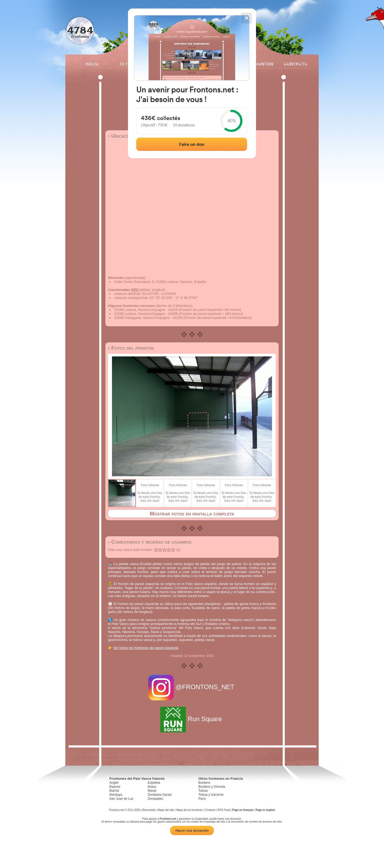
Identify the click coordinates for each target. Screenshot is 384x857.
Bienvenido (148, 810)
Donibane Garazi (160, 795)
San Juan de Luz (121, 799)
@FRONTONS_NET (192, 687)
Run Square (191, 718)
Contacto (293, 64)
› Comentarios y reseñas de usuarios (149, 542)
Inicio (92, 64)
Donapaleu (155, 799)
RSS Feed (224, 810)
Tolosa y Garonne (210, 795)
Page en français (242, 810)
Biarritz (114, 791)
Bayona (114, 787)
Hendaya (115, 795)
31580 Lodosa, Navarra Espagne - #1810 (146, 310)
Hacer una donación (192, 830)
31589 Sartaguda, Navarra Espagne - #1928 (148, 318)
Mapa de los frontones (189, 810)
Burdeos (204, 783)
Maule (152, 791)
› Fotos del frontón (131, 348)
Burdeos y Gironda (211, 787)
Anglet (113, 783)
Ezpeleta (154, 783)
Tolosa (203, 791)
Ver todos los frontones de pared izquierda (145, 648)
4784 (80, 29)
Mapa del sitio (166, 810)
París (202, 799)
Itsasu (152, 787)
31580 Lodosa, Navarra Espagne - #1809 (146, 314)
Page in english (265, 810)
